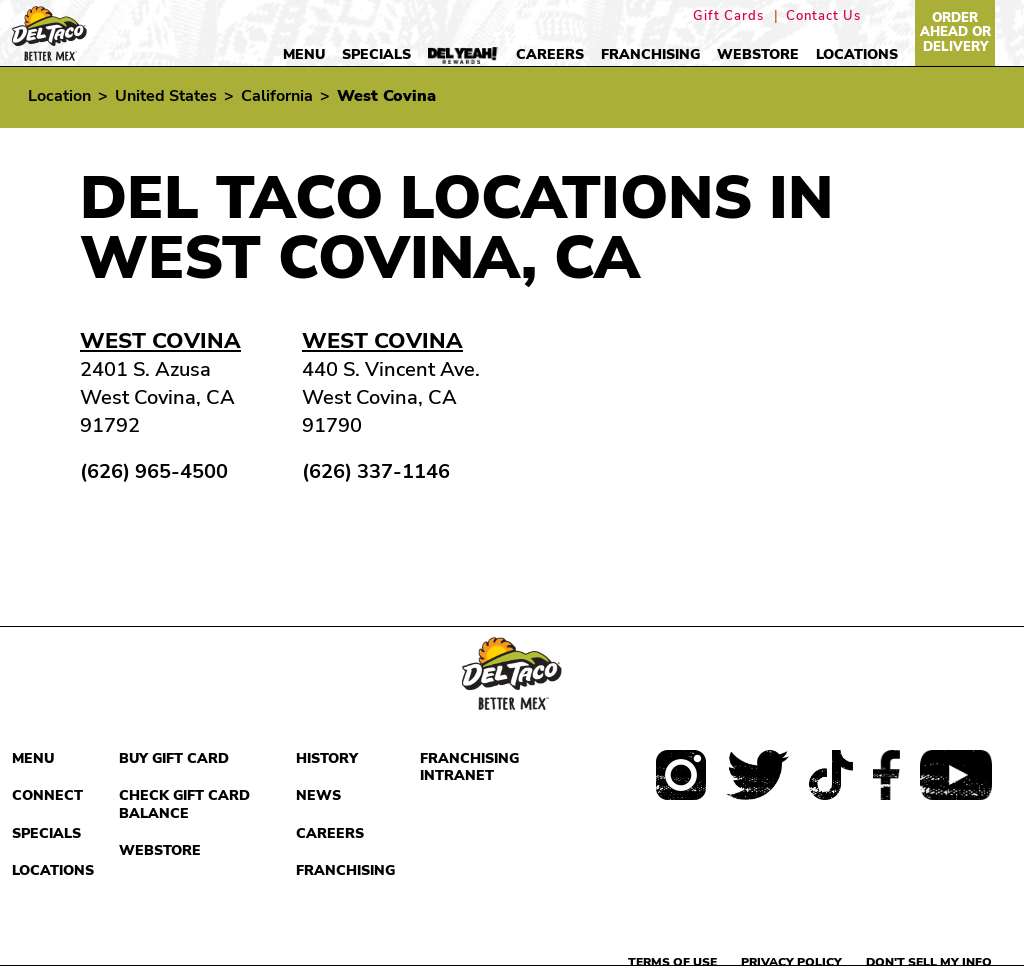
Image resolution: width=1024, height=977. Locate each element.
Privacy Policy (791, 962)
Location (59, 96)
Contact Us (823, 16)
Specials (376, 54)
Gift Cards (728, 16)
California (277, 96)
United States (166, 96)
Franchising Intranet (469, 767)
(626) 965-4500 (154, 472)
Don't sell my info (929, 962)
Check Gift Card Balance (184, 804)
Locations (857, 54)
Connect (47, 795)
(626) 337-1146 (376, 472)
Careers (550, 54)
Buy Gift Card (174, 758)
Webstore (758, 54)
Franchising (650, 54)
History (327, 758)
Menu (304, 54)
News (318, 795)
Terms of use (672, 962)
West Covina (160, 341)
